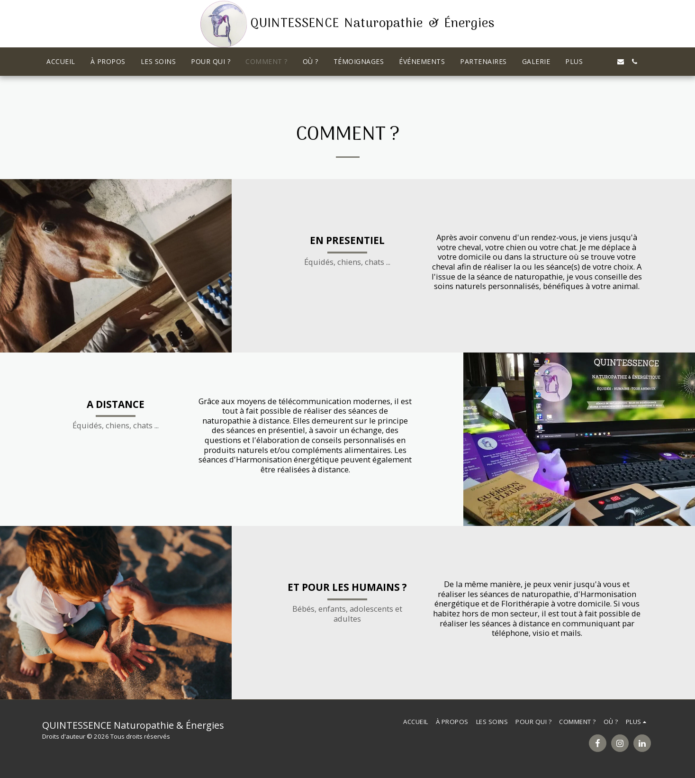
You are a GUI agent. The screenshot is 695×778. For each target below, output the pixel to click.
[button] (606, 61)
